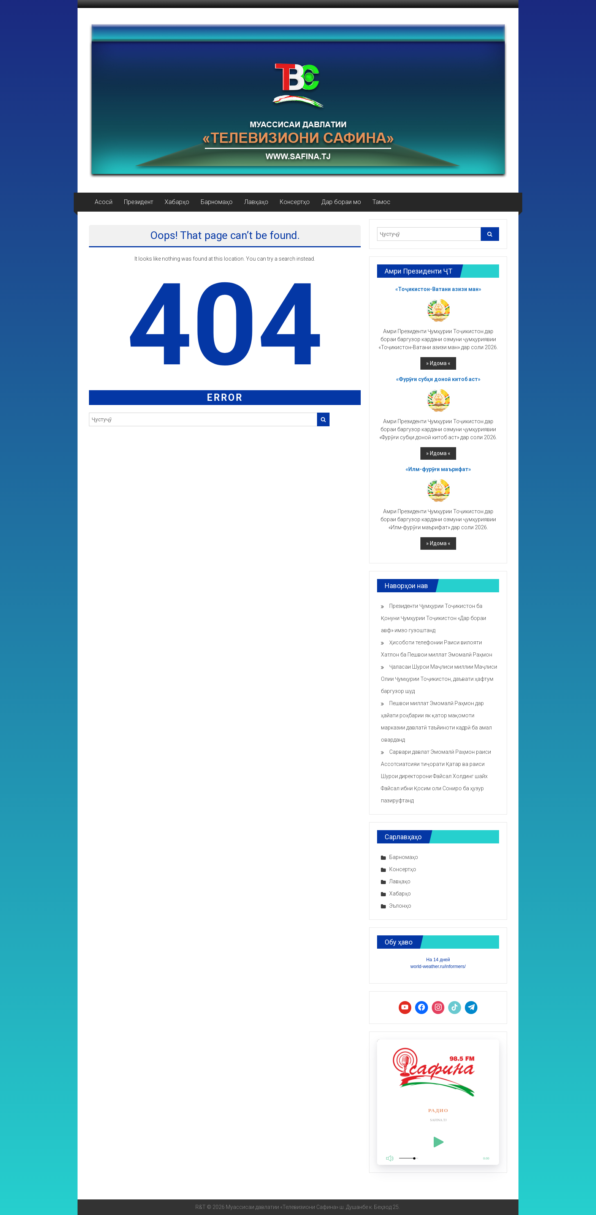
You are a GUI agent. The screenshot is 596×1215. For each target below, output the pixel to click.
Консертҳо (295, 202)
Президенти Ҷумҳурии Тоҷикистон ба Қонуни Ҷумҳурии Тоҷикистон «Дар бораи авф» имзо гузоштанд (433, 618)
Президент (138, 202)
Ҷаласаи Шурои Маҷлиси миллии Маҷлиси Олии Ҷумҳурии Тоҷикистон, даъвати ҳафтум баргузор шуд (439, 679)
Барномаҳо (217, 202)
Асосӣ (104, 202)
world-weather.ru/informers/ (438, 966)
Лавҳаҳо (256, 202)
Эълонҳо (400, 906)
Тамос (381, 202)
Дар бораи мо (341, 202)
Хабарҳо (177, 202)
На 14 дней (438, 959)
